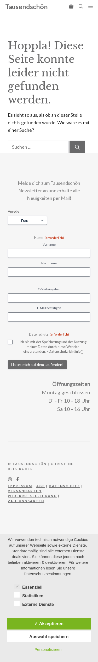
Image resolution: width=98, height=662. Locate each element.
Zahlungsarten (26, 501)
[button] (81, 6)
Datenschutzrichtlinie (64, 351)
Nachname (49, 263)
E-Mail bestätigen (49, 308)
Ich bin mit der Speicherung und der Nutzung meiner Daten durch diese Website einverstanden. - (53, 347)
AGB (40, 486)
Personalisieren (47, 649)
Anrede (13, 211)
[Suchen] (77, 147)
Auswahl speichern (48, 636)
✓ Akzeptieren (49, 623)
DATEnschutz (64, 486)
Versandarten (25, 491)
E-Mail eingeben (49, 289)
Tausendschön (26, 6)
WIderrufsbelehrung (32, 496)
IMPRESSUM (20, 486)
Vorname (49, 244)
